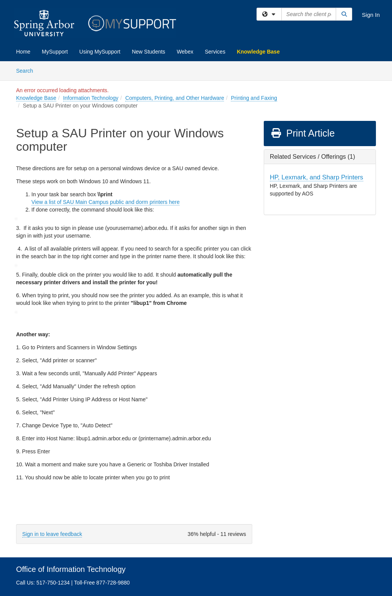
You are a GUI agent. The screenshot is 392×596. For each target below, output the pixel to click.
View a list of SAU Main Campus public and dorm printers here (105, 202)
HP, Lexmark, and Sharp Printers (316, 177)
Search (27, 70)
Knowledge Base (258, 52)
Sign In (371, 14)
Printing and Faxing (254, 98)
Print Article (302, 133)
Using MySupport (99, 52)
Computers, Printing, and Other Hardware (174, 98)
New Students (148, 52)
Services (215, 52)
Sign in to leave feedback (52, 534)
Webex (185, 52)
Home (23, 52)
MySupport (55, 52)
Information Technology (91, 98)
